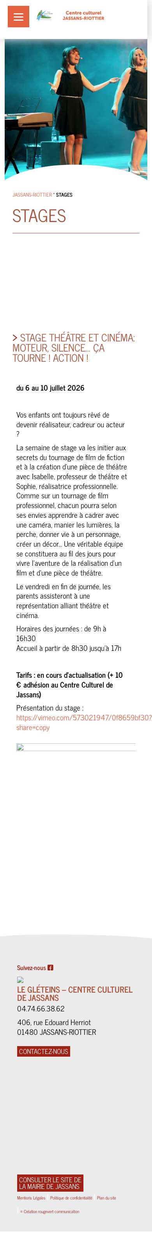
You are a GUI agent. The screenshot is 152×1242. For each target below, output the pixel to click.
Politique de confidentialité (71, 1197)
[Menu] (18, 16)
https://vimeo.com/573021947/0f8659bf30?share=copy (84, 722)
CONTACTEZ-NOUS (43, 1051)
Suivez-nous (35, 967)
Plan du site (106, 1197)
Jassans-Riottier (32, 194)
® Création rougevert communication (49, 1211)
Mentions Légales (31, 1197)
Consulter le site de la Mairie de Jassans (50, 1183)
